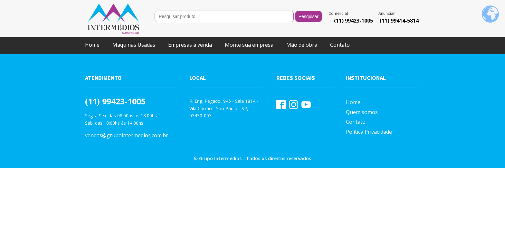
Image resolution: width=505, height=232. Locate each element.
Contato (340, 44)
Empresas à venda (190, 44)
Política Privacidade (369, 131)
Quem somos (362, 112)
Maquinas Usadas (133, 44)
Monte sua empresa (249, 44)
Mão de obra (301, 44)
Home (92, 44)
